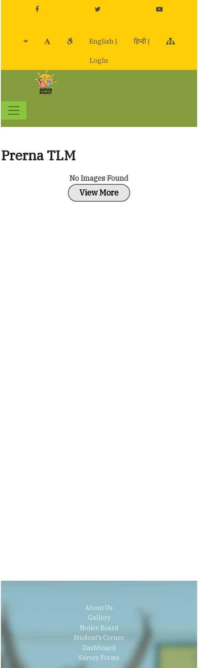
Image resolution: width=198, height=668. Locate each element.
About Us (99, 608)
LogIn (99, 60)
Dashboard (99, 648)
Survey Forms (99, 658)
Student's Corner (99, 638)
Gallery (99, 618)
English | (103, 41)
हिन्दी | (142, 41)
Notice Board (99, 628)
